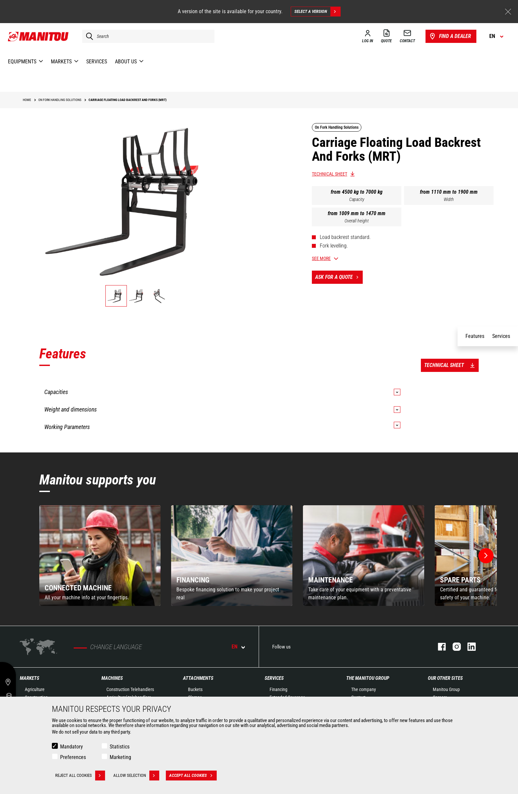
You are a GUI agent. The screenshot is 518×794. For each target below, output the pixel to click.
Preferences (73, 757)
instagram (453, 647)
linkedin (468, 647)
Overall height (357, 220)
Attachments (198, 678)
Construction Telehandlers (130, 689)
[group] (100, 555)
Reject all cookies (80, 775)
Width (449, 199)
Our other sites (445, 678)
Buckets (195, 689)
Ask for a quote (339, 277)
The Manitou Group (367, 678)
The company (363, 689)
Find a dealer (449, 36)
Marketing (120, 757)
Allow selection (136, 775)
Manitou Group (446, 689)
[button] (486, 555)
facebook (438, 647)
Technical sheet (329, 174)
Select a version (317, 11)
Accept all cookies (193, 775)
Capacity (356, 199)
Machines (112, 678)
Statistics (120, 747)
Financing (278, 689)
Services (274, 678)
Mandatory (71, 747)
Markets (29, 678)
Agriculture (35, 689)
